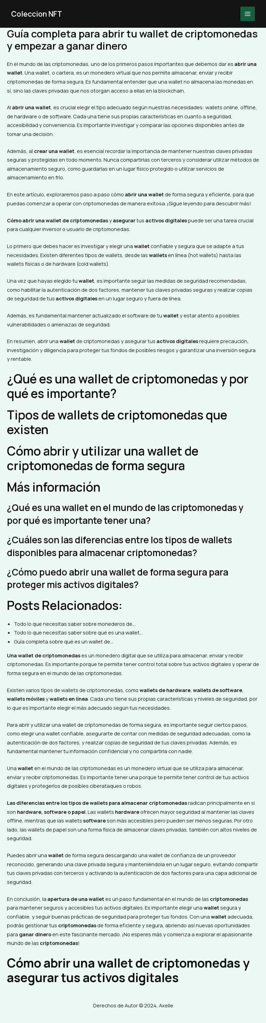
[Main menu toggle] (247, 14)
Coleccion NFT (37, 14)
